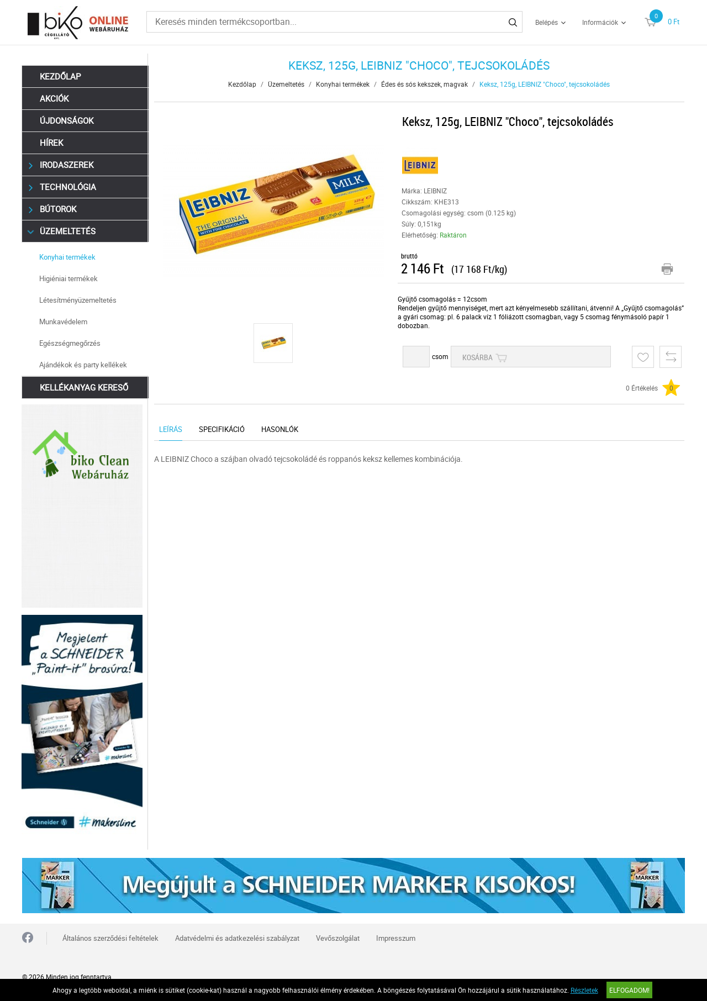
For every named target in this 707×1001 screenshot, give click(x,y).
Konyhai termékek (68, 257)
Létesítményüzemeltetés (78, 300)
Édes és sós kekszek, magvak (425, 84)
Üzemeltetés (62, 231)
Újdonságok (67, 120)
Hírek (52, 142)
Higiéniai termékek (69, 278)
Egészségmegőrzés (70, 343)
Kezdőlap (60, 76)
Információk (600, 22)
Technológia (63, 187)
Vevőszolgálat (338, 937)
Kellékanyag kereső (84, 387)
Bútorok (53, 209)
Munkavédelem (64, 321)
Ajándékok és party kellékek (84, 365)
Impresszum (395, 937)
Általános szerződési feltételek (110, 937)
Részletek (584, 990)
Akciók (54, 98)
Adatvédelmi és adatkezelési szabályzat (237, 937)
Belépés (546, 22)
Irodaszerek (61, 165)
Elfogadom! (629, 990)
